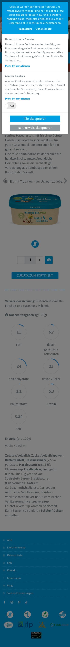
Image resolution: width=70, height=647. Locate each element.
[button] (10, 105)
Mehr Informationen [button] (17, 65)
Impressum (25, 28)
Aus (12, 105)
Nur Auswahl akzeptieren (35, 128)
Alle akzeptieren (35, 118)
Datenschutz (44, 28)
